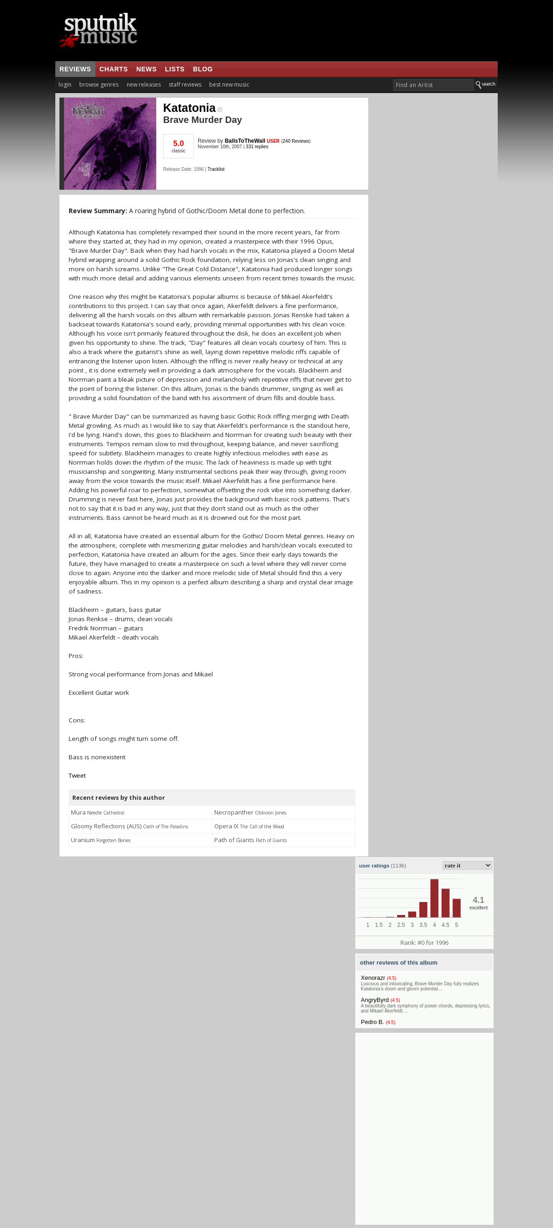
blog (203, 69)
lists (175, 69)
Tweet (77, 775)
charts (114, 69)
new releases (144, 84)
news (146, 69)
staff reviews (185, 84)
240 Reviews (296, 141)
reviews (75, 69)
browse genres (98, 84)
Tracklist (215, 169)
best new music (229, 84)
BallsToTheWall (245, 141)
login (65, 84)
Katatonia (192, 107)
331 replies (257, 146)
